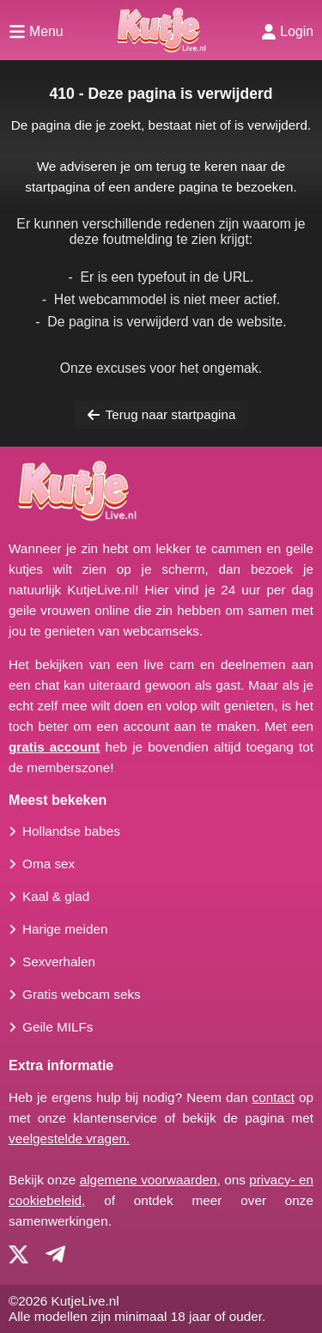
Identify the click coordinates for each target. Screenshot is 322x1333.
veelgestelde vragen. (69, 1138)
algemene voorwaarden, (150, 1179)
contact (273, 1097)
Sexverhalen (58, 961)
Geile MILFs (57, 1027)
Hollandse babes (71, 831)
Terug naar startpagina (161, 414)
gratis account (54, 747)
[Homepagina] (161, 30)
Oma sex (48, 863)
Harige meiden (64, 929)
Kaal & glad (55, 896)
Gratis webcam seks (81, 994)
